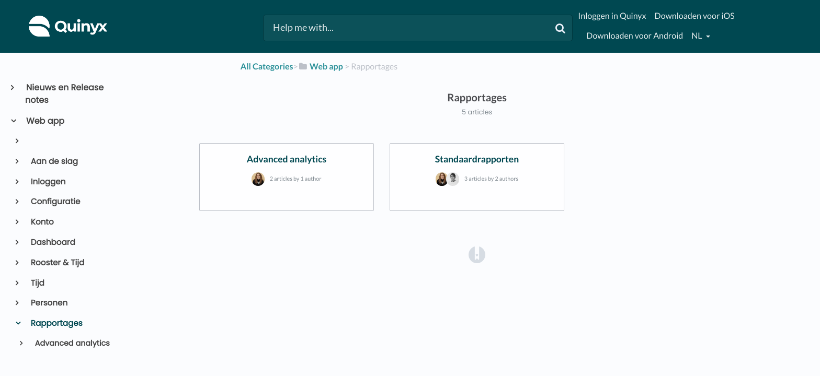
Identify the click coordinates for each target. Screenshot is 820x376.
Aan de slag (53, 161)
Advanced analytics (71, 343)
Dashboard (52, 242)
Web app (44, 121)
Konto (41, 222)
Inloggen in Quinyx (612, 16)
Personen (48, 303)
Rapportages (56, 323)
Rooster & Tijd (57, 262)
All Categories (267, 67)
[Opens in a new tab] (477, 255)
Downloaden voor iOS (695, 16)
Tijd (36, 283)
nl (697, 36)
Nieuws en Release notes (64, 93)
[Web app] (320, 67)
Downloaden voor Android (634, 36)
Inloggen (47, 182)
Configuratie (55, 201)
